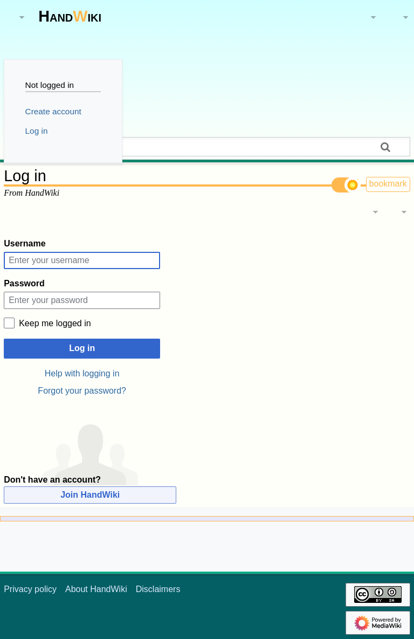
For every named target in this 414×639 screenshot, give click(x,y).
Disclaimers (158, 589)
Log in (82, 348)
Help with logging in (82, 373)
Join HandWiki (90, 494)
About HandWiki (96, 589)
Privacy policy (30, 589)
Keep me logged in (55, 323)
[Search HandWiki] (207, 147)
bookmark (388, 183)
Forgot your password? (82, 390)
